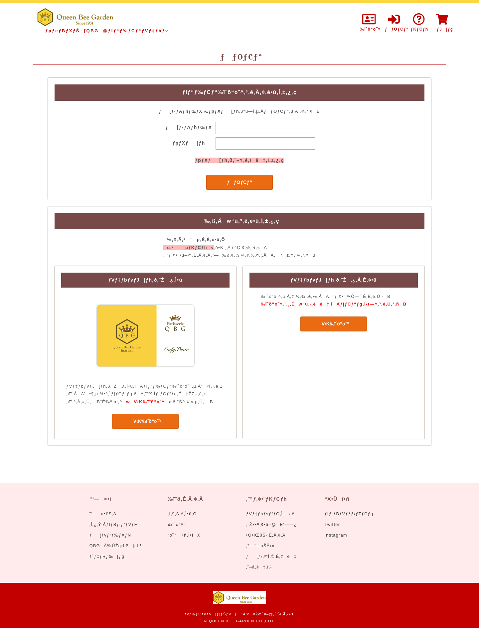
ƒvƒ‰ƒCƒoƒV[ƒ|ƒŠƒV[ (210, 614)
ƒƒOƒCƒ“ (239, 182)
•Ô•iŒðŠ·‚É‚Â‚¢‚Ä (266, 535)
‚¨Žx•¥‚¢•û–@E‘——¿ (271, 524)
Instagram (335, 535)
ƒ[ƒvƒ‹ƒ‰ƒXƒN (110, 535)
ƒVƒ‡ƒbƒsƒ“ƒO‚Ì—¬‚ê (270, 514)
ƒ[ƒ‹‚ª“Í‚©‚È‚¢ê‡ (271, 556)
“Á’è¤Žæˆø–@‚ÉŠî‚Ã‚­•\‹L (267, 614)
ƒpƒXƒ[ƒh (188, 143)
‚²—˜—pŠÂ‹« (260, 546)
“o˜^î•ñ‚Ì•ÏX (184, 535)
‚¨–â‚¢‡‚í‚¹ (259, 567)
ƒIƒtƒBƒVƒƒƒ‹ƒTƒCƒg (348, 514)
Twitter (332, 524)
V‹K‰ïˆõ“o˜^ (145, 421)
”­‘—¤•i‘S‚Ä (103, 514)
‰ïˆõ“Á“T (178, 524)
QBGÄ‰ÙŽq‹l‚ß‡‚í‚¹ (115, 546)
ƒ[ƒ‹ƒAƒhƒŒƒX (189, 127)
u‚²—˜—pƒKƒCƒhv (188, 247)
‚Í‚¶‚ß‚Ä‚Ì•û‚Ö (182, 514)
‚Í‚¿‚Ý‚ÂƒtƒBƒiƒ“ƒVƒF (113, 524)
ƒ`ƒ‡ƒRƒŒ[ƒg (106, 556)
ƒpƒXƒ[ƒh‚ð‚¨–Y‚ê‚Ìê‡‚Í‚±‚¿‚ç (239, 160)
